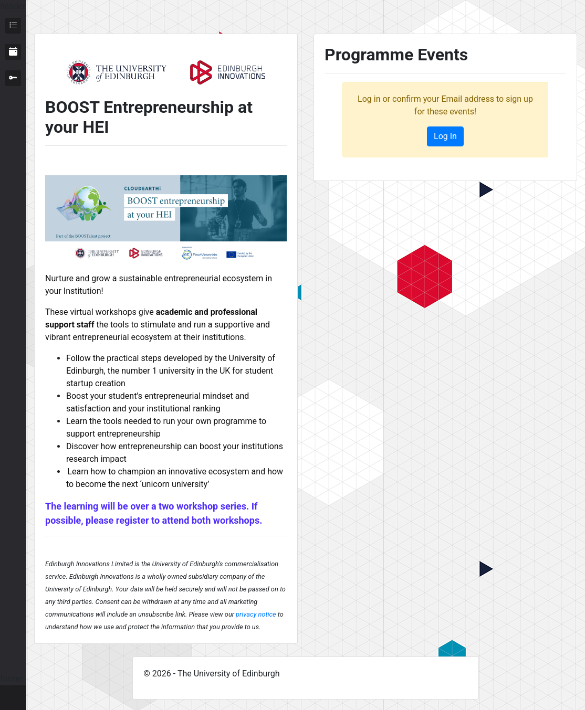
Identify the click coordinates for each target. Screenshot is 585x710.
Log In (445, 136)
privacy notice (256, 614)
